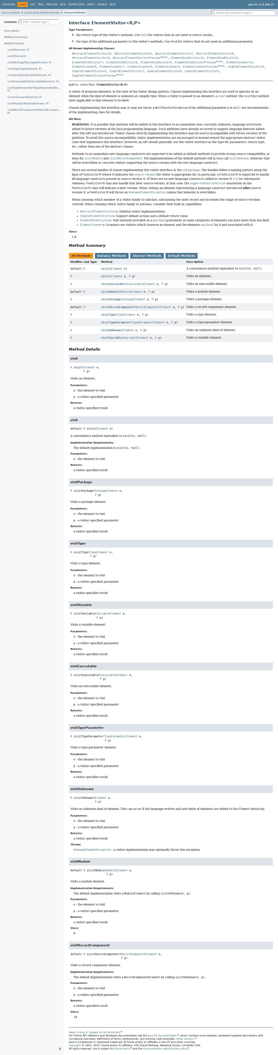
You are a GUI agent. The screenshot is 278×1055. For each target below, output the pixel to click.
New (63, 4)
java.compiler (11, 12)
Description (11, 30)
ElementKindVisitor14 (187, 57)
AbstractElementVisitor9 (90, 57)
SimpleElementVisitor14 (246, 66)
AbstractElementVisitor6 (133, 53)
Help (112, 4)
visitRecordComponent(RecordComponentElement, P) (35, 111)
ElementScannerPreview (200, 66)
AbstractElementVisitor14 (91, 53)
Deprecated (76, 4)
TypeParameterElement (148, 322)
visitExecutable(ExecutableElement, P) (33, 81)
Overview (8, 4)
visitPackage (111, 299)
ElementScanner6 (84, 66)
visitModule (110, 291)
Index (91, 4)
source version (145, 174)
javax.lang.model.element (42, 12)
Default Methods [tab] (181, 255)
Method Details (14, 43)
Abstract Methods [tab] (147, 255)
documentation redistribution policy (165, 1048)
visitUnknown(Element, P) (24, 97)
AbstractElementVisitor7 (174, 53)
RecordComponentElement (153, 307)
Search (102, 4)
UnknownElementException (92, 849)
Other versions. (185, 1038)
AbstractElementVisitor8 (215, 53)
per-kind (159, 220)
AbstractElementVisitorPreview (136, 57)
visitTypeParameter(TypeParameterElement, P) (35, 89)
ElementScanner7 (112, 66)
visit (105, 268)
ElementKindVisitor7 (87, 62)
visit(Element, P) (18, 49)
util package (191, 170)
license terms (122, 1048)
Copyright (75, 1045)
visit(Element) (16, 56)
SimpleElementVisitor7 (126, 71)
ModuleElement (131, 291)
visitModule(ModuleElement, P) (28, 103)
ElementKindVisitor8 (121, 62)
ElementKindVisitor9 (155, 62)
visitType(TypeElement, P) (24, 68)
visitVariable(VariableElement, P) (29, 75)
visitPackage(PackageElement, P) (29, 62)
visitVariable (111, 337)
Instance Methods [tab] (111, 255)
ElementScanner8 (139, 66)
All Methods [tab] (81, 255)
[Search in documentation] (243, 12)
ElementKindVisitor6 (222, 57)
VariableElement (136, 337)
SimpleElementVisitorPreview (94, 75)
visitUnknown (111, 330)
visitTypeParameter (115, 322)
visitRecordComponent (117, 307)
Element (116, 268)
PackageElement (133, 299)
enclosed (207, 224)
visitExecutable (113, 284)
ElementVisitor (75, 12)
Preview (52, 4)
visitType (108, 314)
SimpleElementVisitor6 (89, 71)
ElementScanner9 (167, 66)
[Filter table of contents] (39, 22)
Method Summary (16, 37)
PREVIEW (163, 57)
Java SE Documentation (162, 1035)
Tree (41, 4)
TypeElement (126, 314)
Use (32, 4)
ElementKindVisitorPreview (195, 62)
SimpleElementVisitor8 (164, 71)
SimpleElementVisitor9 (202, 71)
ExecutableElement (141, 284)
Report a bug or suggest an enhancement (94, 1032)
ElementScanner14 (239, 62)
